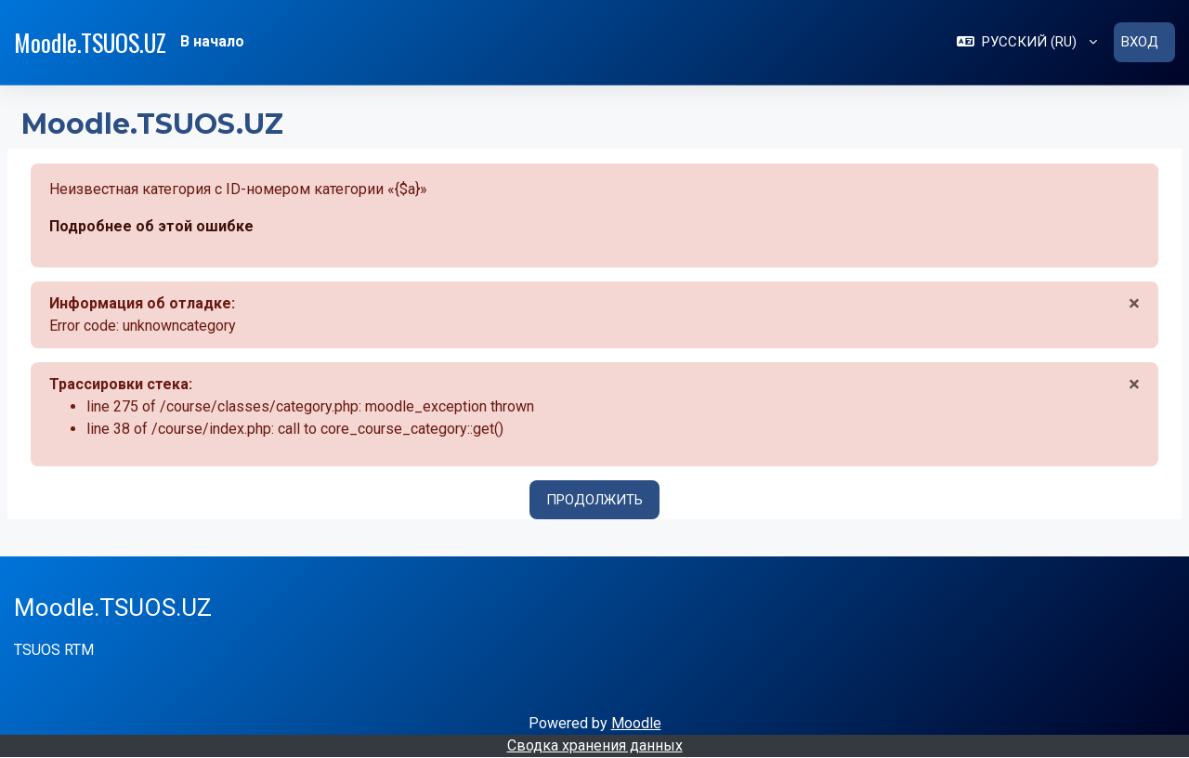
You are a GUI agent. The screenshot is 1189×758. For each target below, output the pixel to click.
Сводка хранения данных (595, 745)
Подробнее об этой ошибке (151, 226)
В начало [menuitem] (212, 41)
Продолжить (594, 499)
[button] (1027, 42)
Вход (1139, 41)
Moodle (636, 723)
